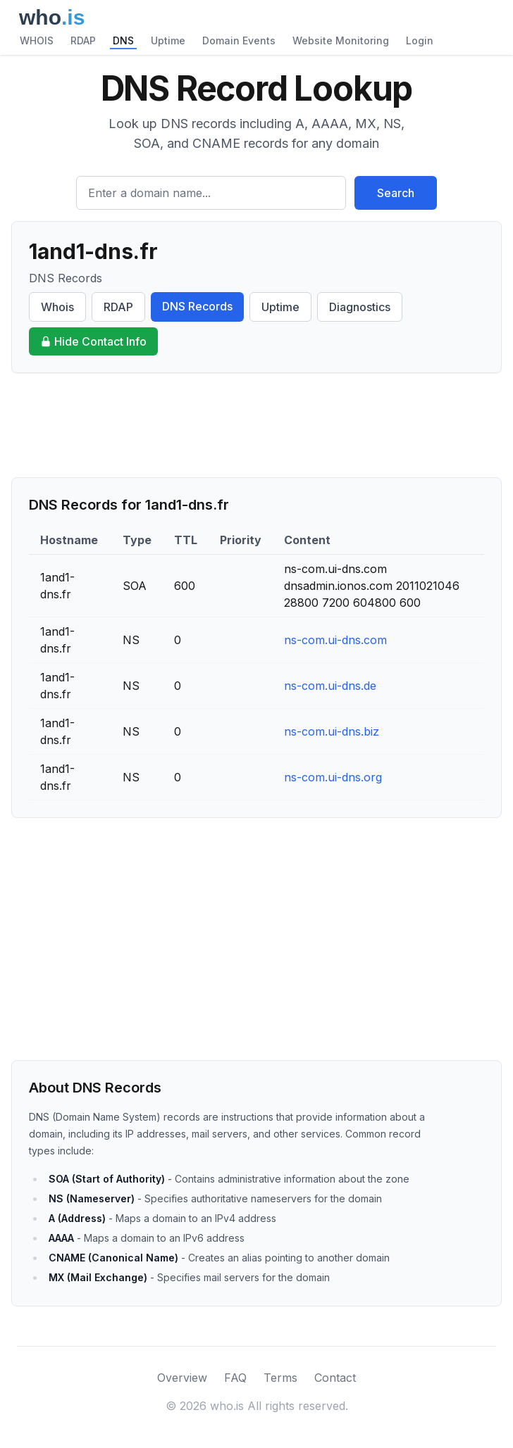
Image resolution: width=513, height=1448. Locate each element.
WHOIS (37, 40)
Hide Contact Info (93, 341)
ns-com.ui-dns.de (330, 686)
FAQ (235, 1378)
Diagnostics (359, 307)
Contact (335, 1378)
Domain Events (239, 40)
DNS (123, 40)
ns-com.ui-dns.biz (331, 731)
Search (395, 193)
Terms (280, 1378)
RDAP (83, 40)
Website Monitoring (340, 40)
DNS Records (197, 306)
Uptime (168, 40)
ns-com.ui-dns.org (333, 777)
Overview (182, 1378)
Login (419, 40)
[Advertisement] (256, 425)
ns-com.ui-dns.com (335, 640)
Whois (57, 307)
